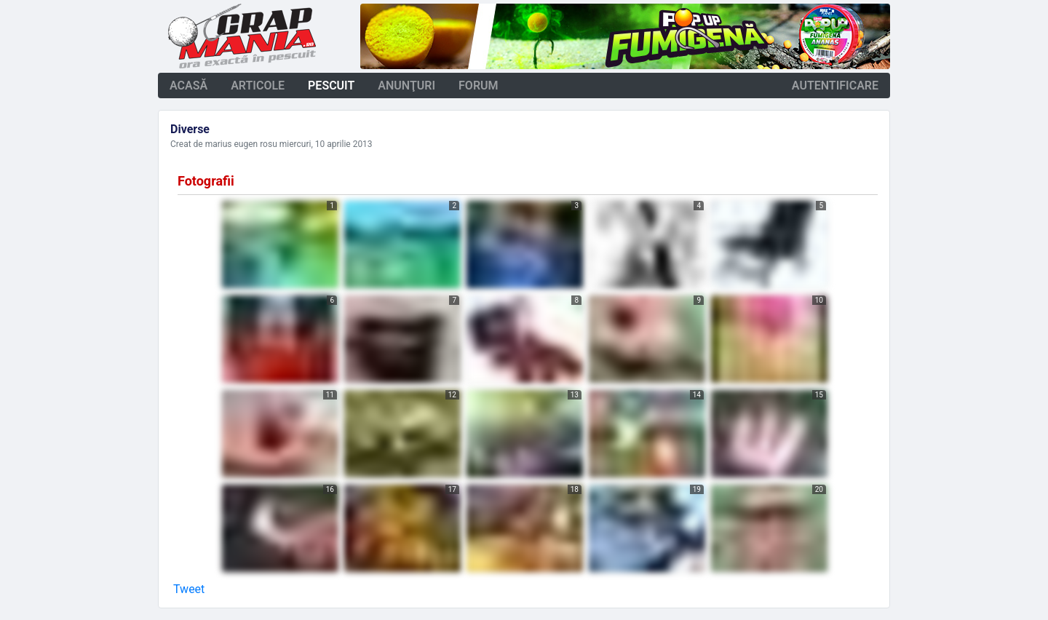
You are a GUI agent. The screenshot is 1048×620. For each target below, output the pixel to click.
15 (819, 395)
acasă (188, 85)
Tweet (189, 589)
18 (575, 489)
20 (819, 489)
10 (819, 300)
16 (330, 489)
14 (697, 395)
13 (575, 395)
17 (452, 489)
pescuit (331, 85)
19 (697, 489)
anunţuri (406, 85)
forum (478, 85)
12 (452, 395)
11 (330, 395)
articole (258, 85)
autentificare (835, 85)
